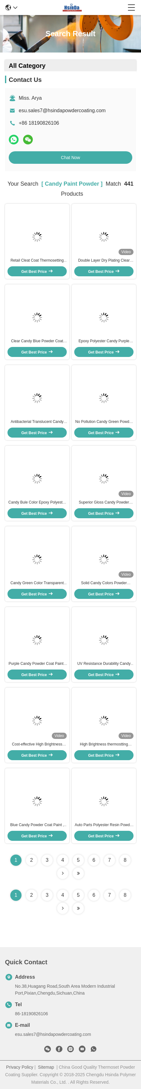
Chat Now (70, 157)
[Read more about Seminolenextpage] (62, 908)
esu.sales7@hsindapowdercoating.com (62, 110)
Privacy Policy (19, 1067)
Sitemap (46, 1067)
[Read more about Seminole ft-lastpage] (78, 908)
